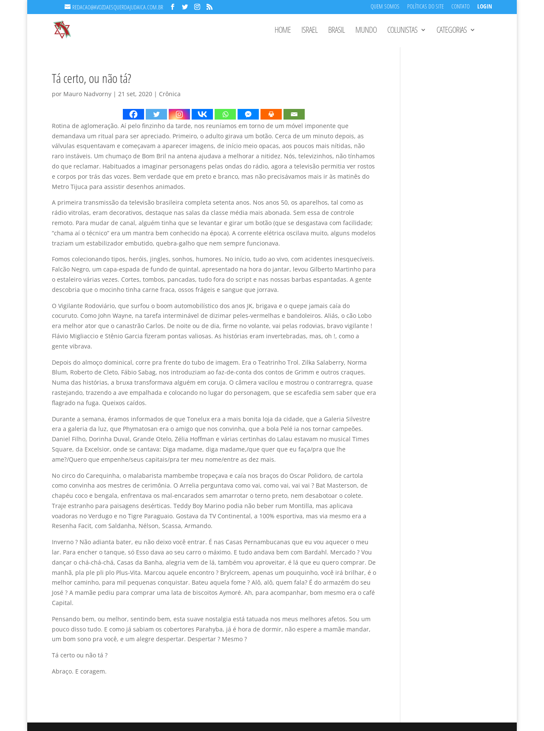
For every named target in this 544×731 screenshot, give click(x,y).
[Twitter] (156, 114)
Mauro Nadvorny (87, 94)
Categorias (451, 31)
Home (283, 31)
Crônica (170, 94)
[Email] (294, 114)
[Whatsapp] (225, 114)
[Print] (271, 114)
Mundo (366, 31)
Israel (309, 31)
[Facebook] (133, 114)
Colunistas (402, 31)
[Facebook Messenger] (248, 114)
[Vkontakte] (202, 114)
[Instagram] (179, 114)
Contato (460, 7)
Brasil (336, 31)
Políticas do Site (425, 7)
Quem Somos (385, 7)
